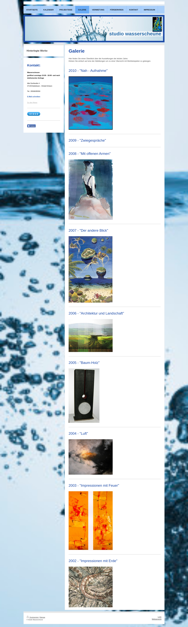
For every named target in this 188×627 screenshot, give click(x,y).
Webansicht (156, 619)
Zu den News (32, 102)
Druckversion (33, 617)
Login (159, 617)
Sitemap (42, 617)
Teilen (31, 126)
